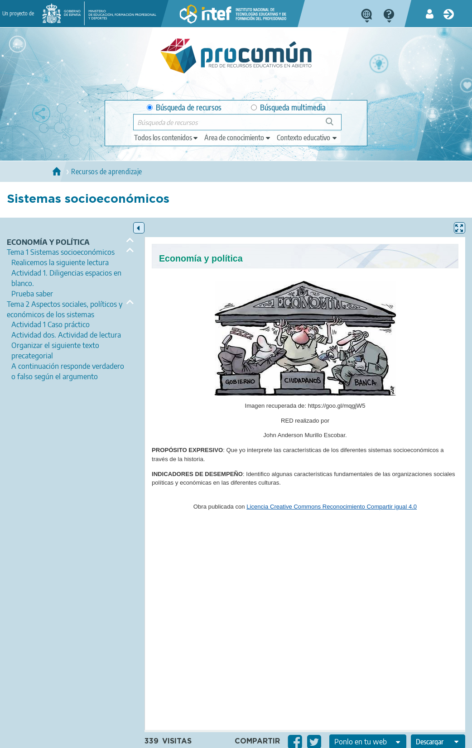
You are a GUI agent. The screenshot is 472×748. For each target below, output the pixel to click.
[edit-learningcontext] (307, 137)
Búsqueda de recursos (184, 107)
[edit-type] (166, 137)
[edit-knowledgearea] (238, 137)
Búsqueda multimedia (288, 107)
